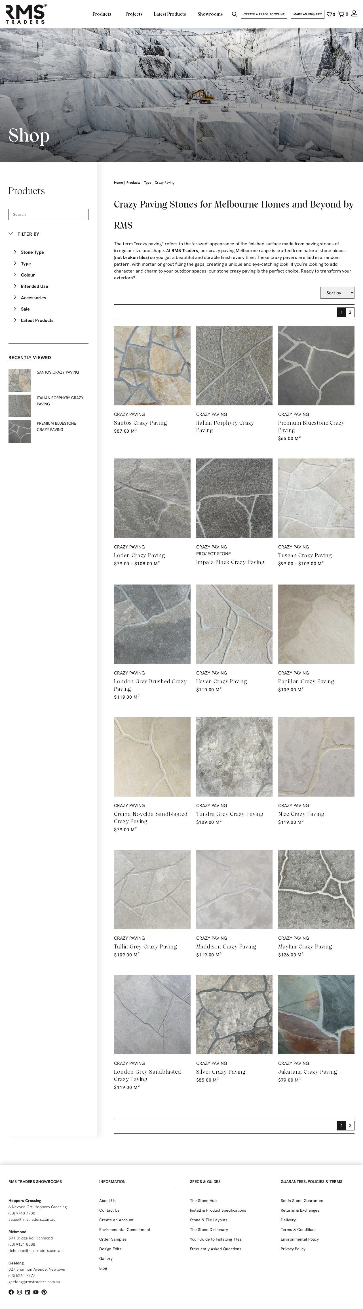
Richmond (17, 1231)
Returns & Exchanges (300, 1210)
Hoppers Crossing (25, 1200)
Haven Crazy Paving (221, 681)
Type (26, 264)
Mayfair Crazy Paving (305, 946)
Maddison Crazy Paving (226, 946)
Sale (25, 309)
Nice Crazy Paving (301, 814)
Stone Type (32, 252)
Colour (28, 275)
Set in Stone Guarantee (302, 1200)
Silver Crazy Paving (221, 1072)
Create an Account (116, 1219)
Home (118, 182)
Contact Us (109, 1210)
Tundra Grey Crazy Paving (230, 814)
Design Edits (110, 1248)
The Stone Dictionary (209, 1229)
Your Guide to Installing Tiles (216, 1239)
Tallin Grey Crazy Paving (145, 946)
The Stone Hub (203, 1200)
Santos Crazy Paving (140, 423)
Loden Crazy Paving (139, 555)
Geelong (16, 1263)
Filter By (28, 234)
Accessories (33, 298)
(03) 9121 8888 (22, 1244)
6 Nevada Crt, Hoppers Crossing (38, 1206)
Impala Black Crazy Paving (230, 562)
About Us (107, 1200)
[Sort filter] (337, 293)
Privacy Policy (293, 1248)
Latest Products (37, 320)
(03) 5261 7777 (22, 1275)
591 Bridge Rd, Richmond (31, 1238)
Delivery (288, 1219)
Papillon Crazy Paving (306, 681)
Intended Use (34, 286)
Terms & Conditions (298, 1229)
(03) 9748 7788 (22, 1213)
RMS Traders (185, 251)
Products (133, 182)
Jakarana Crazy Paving (307, 1072)
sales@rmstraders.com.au (32, 1219)
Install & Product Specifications (218, 1210)
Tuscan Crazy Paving (305, 555)
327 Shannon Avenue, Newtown (37, 1269)
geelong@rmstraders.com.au (34, 1281)
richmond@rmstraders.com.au (36, 1250)
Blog (103, 1268)
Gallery (106, 1258)
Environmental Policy (300, 1239)
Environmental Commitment (124, 1229)
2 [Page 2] (350, 312)
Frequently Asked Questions (215, 1248)
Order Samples (113, 1239)
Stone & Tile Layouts (208, 1219)
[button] (48, 234)
